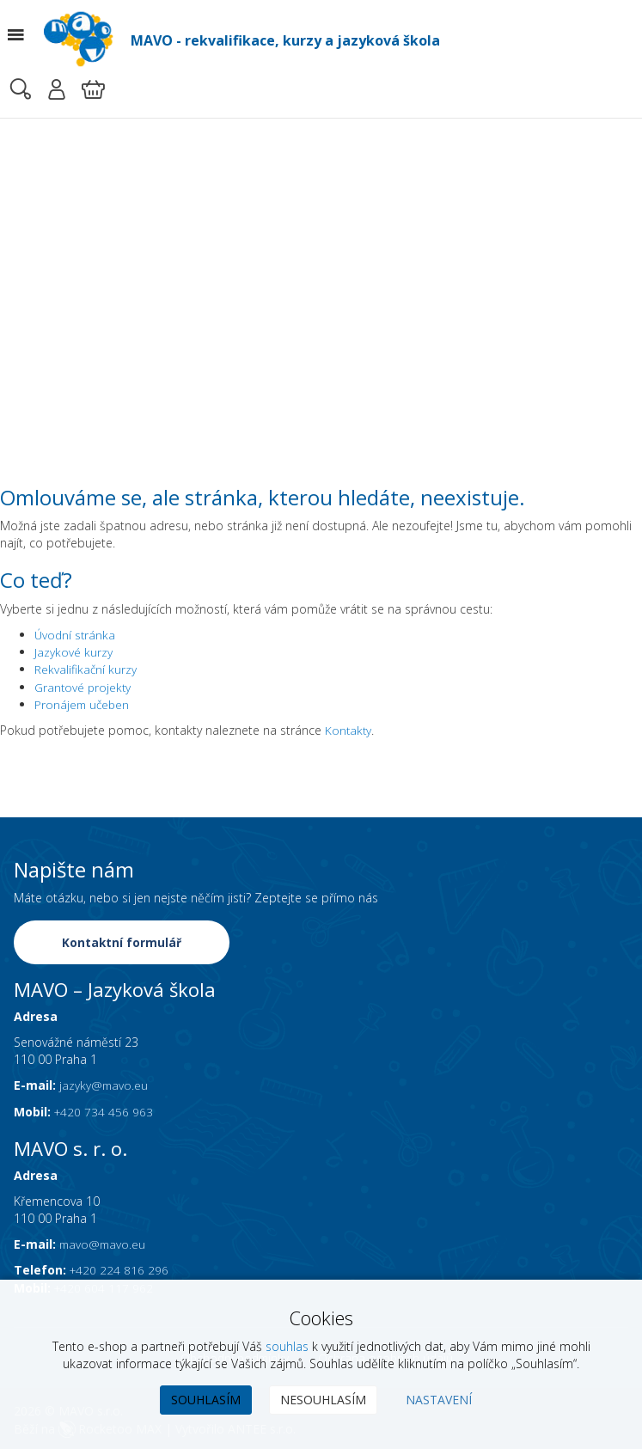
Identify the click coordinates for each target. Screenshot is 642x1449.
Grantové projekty (83, 686)
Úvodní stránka (76, 635)
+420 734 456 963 (104, 1109)
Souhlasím (206, 1399)
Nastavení (439, 1399)
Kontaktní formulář (122, 940)
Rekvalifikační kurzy (86, 669)
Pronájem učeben (83, 703)
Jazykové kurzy (73, 652)
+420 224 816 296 (120, 1268)
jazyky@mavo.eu (104, 1083)
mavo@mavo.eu (104, 1242)
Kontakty (349, 729)
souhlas (287, 1346)
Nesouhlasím (323, 1399)
